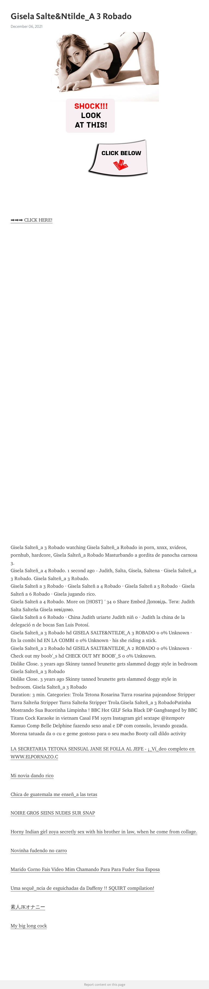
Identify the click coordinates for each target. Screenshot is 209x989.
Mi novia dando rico (32, 776)
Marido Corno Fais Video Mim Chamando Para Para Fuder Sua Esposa (85, 869)
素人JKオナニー (28, 907)
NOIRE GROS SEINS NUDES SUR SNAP (53, 813)
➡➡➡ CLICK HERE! (32, 220)
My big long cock (29, 926)
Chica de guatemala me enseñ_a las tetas (54, 794)
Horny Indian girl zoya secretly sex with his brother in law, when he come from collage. (104, 832)
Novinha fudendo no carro (39, 851)
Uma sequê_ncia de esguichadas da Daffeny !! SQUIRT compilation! (82, 888)
